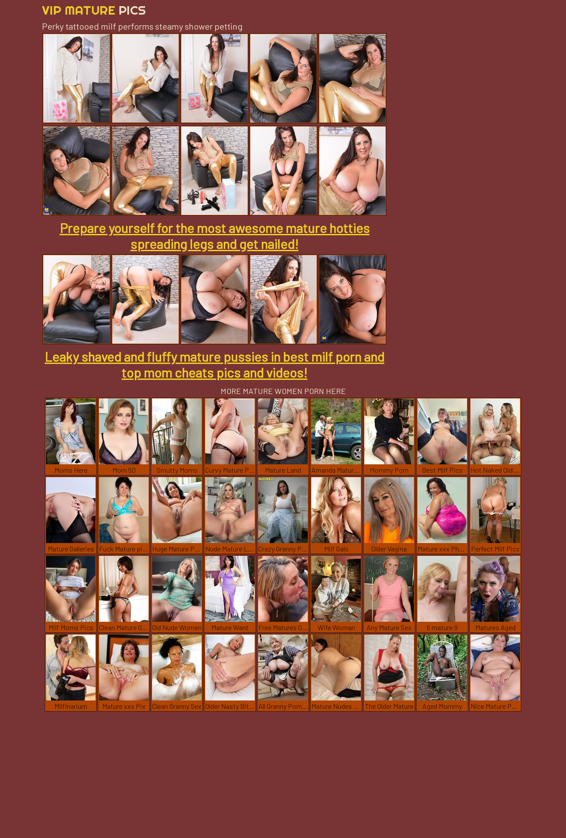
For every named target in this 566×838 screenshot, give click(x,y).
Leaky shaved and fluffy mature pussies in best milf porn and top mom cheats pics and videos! (214, 364)
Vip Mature (94, 10)
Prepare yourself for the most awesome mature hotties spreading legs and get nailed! (215, 236)
